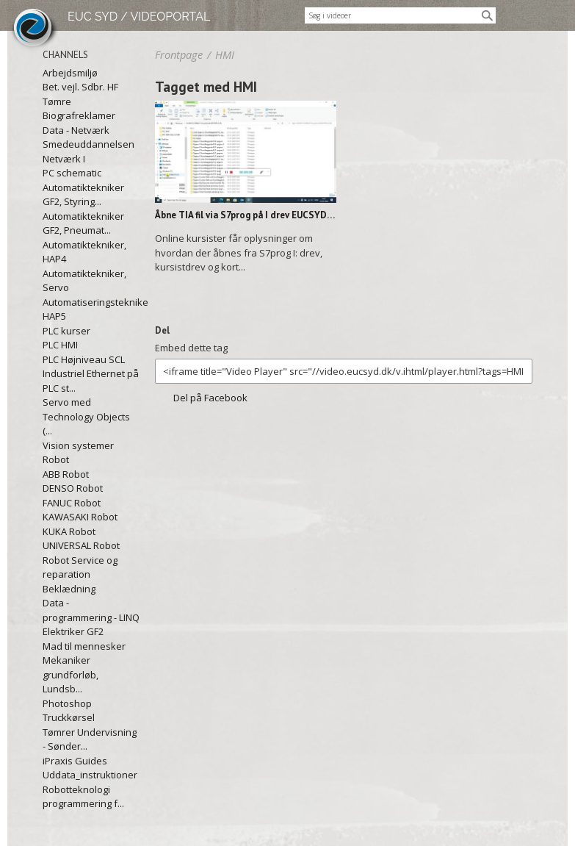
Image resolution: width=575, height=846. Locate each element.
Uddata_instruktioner (90, 774)
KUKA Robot (69, 531)
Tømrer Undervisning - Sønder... (90, 739)
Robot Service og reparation (80, 567)
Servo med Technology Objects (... (86, 416)
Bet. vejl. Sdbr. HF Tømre (80, 94)
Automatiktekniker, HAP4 (84, 252)
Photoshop (67, 703)
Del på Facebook (210, 397)
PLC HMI (60, 344)
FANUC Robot (72, 502)
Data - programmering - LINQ (91, 610)
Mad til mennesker (84, 646)
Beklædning (69, 588)
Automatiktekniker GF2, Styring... (83, 195)
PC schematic (72, 172)
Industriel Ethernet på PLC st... (91, 381)
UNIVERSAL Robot (81, 545)
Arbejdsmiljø (70, 72)
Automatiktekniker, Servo (84, 281)
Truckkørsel (69, 717)
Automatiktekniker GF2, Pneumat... (83, 223)
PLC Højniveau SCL (84, 359)
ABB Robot (66, 474)
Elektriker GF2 (73, 631)
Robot (56, 459)
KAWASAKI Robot (80, 516)
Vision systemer (78, 445)
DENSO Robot (73, 488)
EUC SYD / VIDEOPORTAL (139, 17)
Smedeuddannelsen (88, 144)
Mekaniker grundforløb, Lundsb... (70, 674)
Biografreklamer (79, 115)
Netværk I (64, 158)
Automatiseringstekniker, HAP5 (91, 309)
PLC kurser (66, 330)
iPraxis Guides (75, 760)
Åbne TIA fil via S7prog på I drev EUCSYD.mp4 (245, 215)
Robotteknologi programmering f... (83, 797)
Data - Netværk (76, 130)
